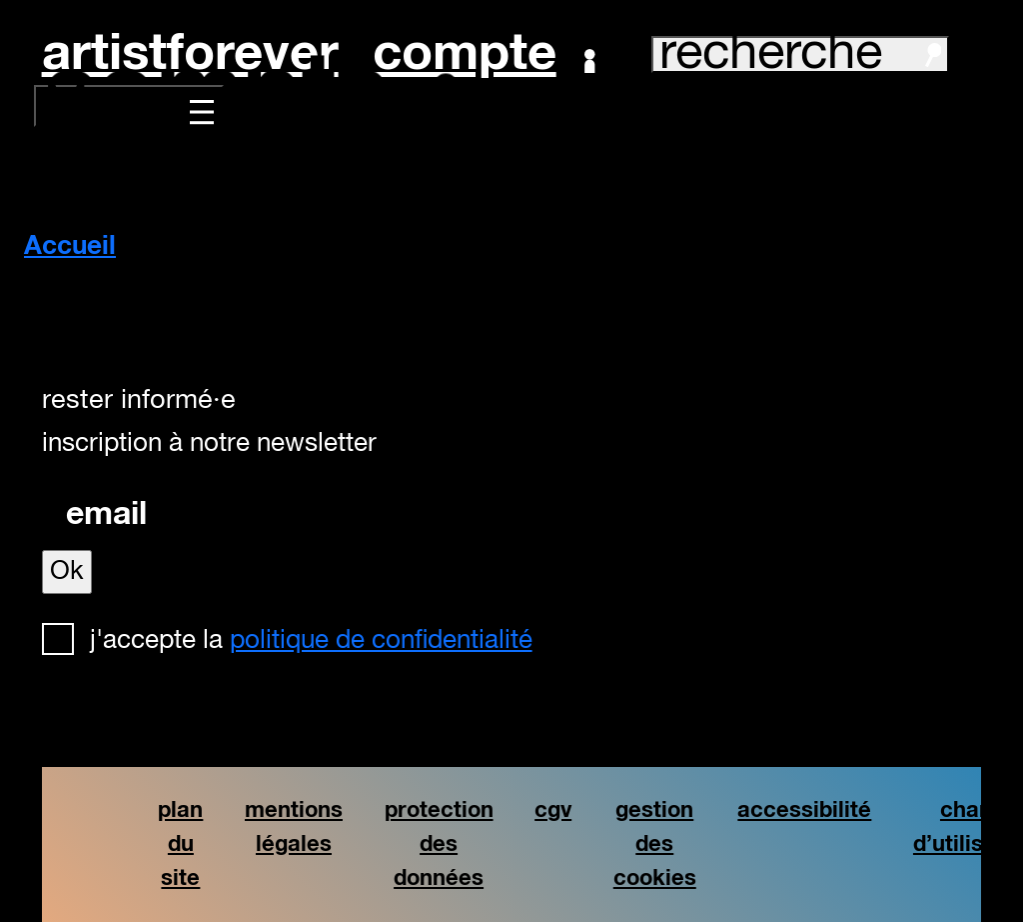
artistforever (190, 54)
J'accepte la (311, 641)
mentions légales (294, 827)
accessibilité (804, 810)
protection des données (439, 844)
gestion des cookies (654, 844)
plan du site (180, 844)
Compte (484, 55)
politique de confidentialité (381, 641)
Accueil (70, 247)
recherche (800, 54)
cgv (552, 810)
